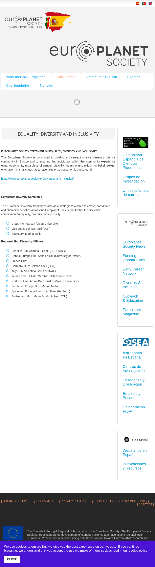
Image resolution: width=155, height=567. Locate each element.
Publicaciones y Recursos (134, 466)
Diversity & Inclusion (132, 285)
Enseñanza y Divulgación (134, 382)
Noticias (46, 85)
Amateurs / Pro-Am (101, 77)
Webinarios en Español (135, 452)
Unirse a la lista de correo (136, 192)
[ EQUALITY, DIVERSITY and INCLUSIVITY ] (120, 501)
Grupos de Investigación (134, 179)
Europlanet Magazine (132, 312)
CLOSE (12, 559)
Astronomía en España (132, 355)
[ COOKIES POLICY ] (14, 501)
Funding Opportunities (134, 258)
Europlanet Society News (134, 244)
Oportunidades (18, 85)
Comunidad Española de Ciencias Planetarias (133, 161)
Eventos (133, 77)
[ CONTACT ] (145, 504)
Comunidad (66, 77)
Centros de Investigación (134, 368)
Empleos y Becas (131, 395)
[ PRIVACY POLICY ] (72, 501)
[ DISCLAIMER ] (44, 501)
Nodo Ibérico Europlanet (25, 77)
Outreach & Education (133, 298)
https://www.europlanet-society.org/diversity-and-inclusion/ (37, 178)
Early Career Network (133, 271)
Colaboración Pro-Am (134, 409)
